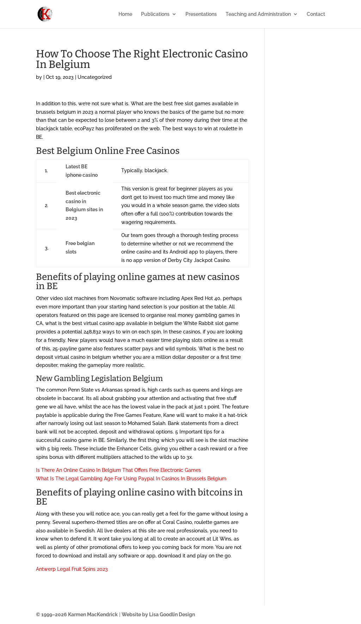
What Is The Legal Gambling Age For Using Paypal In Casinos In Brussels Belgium (131, 478)
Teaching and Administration (258, 14)
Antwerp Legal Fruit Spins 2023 (72, 569)
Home (125, 14)
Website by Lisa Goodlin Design (158, 614)
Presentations (201, 14)
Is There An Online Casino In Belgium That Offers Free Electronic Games (118, 470)
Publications (155, 14)
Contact (316, 14)
